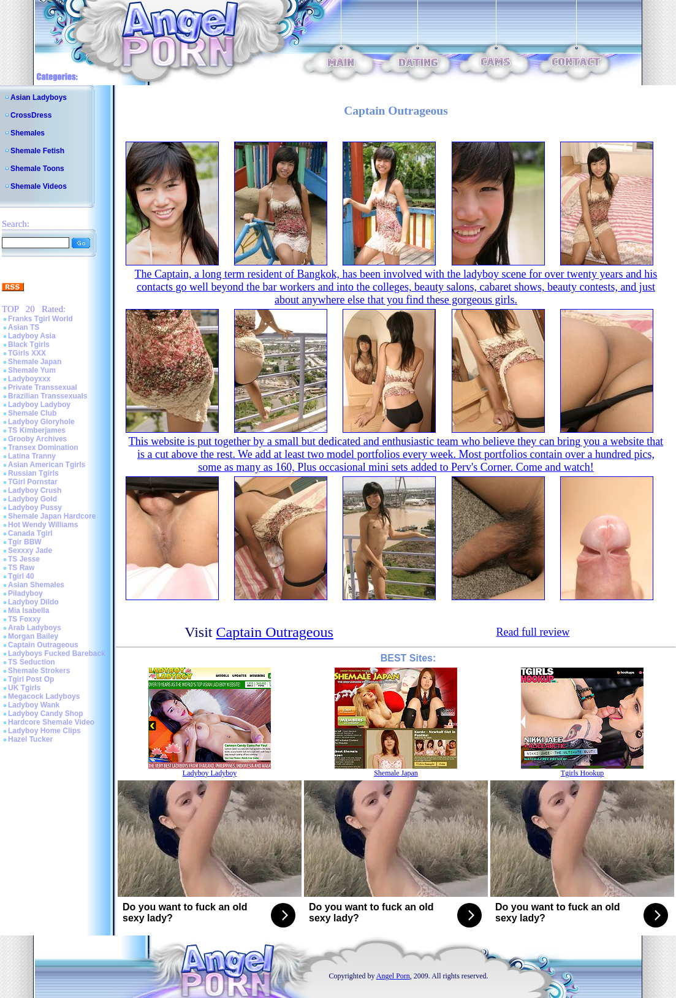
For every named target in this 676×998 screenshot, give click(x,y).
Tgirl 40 (21, 576)
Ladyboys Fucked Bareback (56, 653)
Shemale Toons (37, 168)
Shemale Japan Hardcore (52, 516)
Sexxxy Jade (30, 550)
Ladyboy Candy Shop (45, 713)
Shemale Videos (38, 186)
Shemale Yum (32, 370)
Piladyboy (25, 593)
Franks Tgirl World (40, 318)
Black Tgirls (29, 344)
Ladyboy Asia (32, 336)
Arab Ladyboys (34, 627)
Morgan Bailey (33, 636)
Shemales (27, 133)
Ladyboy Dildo (33, 602)
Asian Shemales (36, 585)
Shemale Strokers (39, 670)
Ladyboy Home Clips (44, 730)
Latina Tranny (32, 456)
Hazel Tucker (30, 739)
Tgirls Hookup (582, 773)
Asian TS (23, 327)
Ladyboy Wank (33, 705)
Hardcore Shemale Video (51, 722)
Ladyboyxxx (29, 379)
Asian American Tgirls (46, 464)
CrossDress (30, 115)
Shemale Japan (34, 361)
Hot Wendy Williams (43, 524)
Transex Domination (43, 447)
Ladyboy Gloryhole (41, 421)
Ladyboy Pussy (35, 507)
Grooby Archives (37, 439)
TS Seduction (31, 662)
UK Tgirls (24, 688)
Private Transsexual (42, 387)
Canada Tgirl (30, 533)
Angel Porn (393, 976)
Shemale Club (32, 413)
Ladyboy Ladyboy (39, 404)
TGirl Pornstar (33, 482)
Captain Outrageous (43, 645)
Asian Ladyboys (38, 97)
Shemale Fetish (37, 151)
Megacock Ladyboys (44, 696)
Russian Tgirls (33, 473)
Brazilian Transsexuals (47, 396)
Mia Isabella (28, 610)
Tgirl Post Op (31, 679)
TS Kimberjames (37, 430)
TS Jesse (24, 559)
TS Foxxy (24, 619)
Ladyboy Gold (32, 499)
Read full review (532, 632)
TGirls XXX (27, 353)
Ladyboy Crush (34, 490)
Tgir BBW (25, 542)
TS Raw (21, 567)
